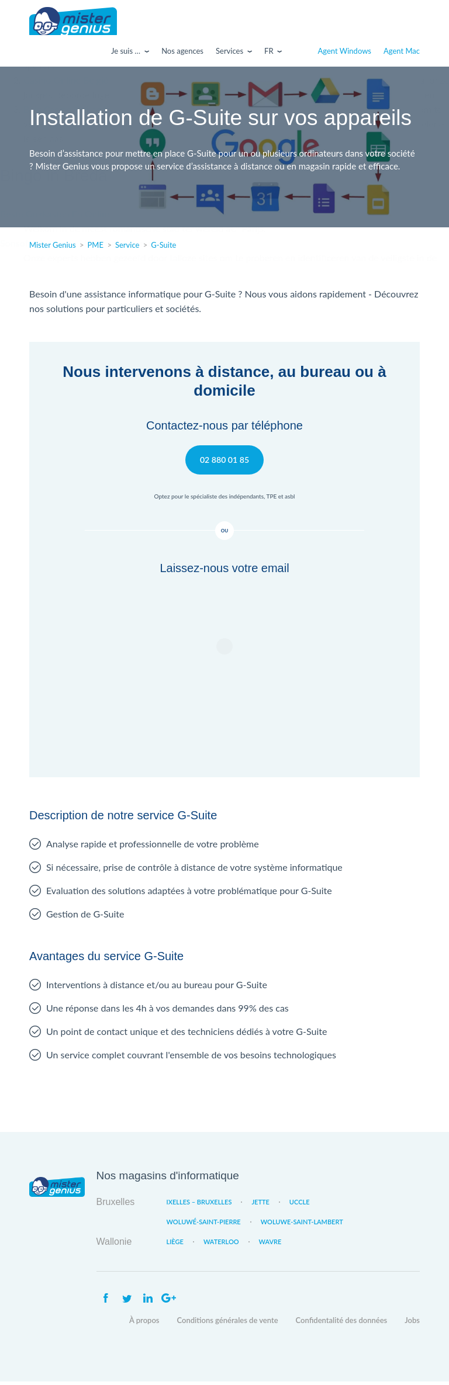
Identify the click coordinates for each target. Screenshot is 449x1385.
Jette (260, 1205)
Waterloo (221, 1245)
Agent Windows (344, 54)
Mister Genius (73, 23)
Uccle (299, 1205)
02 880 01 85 (224, 462)
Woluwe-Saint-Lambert (302, 1225)
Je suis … (125, 54)
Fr (269, 54)
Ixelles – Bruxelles (199, 1205)
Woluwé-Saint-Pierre (204, 1225)
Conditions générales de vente (227, 1323)
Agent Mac (402, 54)
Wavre (270, 1245)
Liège (175, 1245)
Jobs (412, 1323)
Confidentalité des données (342, 1323)
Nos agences (182, 54)
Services (229, 54)
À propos (144, 1323)
